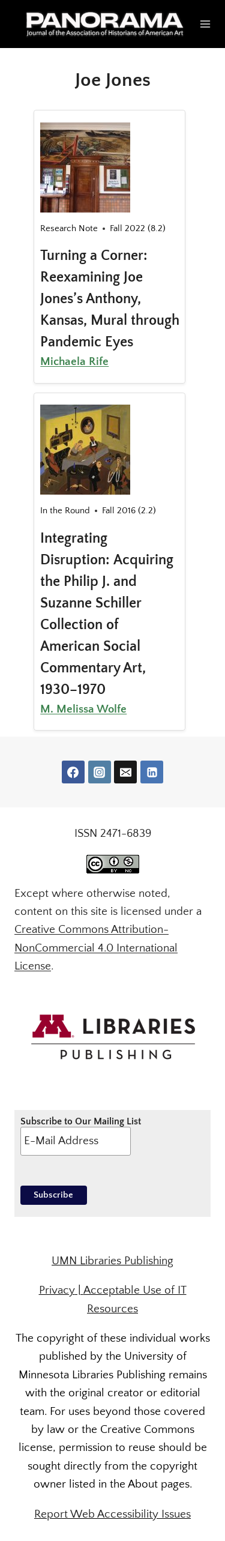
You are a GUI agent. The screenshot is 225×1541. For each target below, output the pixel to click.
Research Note (69, 228)
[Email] (125, 772)
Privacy (57, 1290)
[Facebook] (73, 772)
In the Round (65, 510)
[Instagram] (99, 772)
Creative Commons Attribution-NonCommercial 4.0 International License (96, 948)
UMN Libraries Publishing (112, 1261)
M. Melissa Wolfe (83, 709)
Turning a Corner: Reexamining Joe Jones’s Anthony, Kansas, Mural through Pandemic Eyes (109, 299)
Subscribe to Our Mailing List (80, 1136)
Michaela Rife (74, 361)
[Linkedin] (151, 772)
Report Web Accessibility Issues (112, 1514)
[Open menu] (205, 23)
